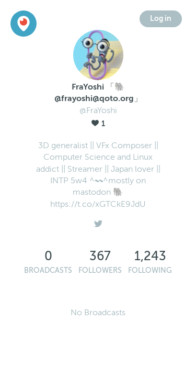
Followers (100, 270)
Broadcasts (48, 270)
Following (150, 270)
